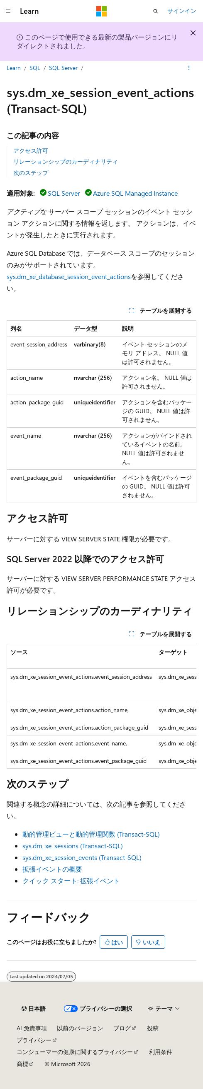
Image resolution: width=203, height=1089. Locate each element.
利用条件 (160, 1052)
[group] (101, 706)
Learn (14, 68)
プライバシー (34, 1040)
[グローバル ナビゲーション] (8, 11)
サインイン (181, 11)
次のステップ (30, 173)
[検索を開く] (155, 11)
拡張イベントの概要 (52, 869)
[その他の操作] (189, 68)
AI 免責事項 (32, 1028)
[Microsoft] (101, 11)
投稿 (153, 1028)
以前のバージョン (80, 1028)
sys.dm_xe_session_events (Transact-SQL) (82, 857)
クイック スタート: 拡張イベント (71, 880)
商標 (22, 1064)
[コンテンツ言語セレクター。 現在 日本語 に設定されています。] (34, 1008)
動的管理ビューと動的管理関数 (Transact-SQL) (91, 834)
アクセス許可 (30, 151)
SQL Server (63, 68)
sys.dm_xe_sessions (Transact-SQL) (72, 845)
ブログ (122, 1028)
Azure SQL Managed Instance (135, 193)
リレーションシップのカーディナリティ (65, 161)
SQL (34, 68)
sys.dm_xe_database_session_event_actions (69, 276)
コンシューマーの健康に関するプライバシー (75, 1052)
